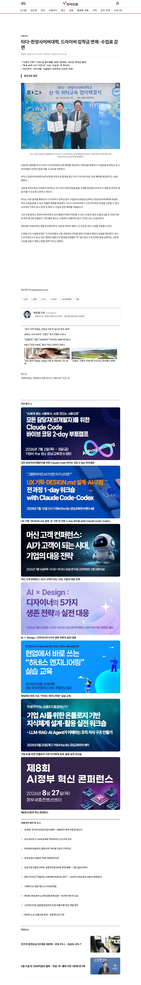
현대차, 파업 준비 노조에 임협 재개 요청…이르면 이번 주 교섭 (51, 896)
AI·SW (23, 10)
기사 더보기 (51, 313)
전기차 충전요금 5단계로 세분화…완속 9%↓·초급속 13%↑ (51, 944)
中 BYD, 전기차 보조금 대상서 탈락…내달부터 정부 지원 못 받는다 (53, 829)
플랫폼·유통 (83, 10)
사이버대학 (66, 299)
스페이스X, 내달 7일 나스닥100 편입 (40, 886)
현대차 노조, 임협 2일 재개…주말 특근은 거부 (44, 914)
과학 (95, 10)
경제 (71, 10)
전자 (43, 10)
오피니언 (118, 10)
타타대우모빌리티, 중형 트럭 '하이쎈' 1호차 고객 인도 (47, 848)
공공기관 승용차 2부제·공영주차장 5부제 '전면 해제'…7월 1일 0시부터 (55, 867)
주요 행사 (26, 403)
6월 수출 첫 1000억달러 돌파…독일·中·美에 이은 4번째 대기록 (53, 966)
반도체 (34, 10)
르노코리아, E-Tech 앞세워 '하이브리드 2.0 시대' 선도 (48, 839)
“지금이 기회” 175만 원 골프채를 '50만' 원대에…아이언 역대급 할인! (54, 62)
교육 (25, 299)
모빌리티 (53, 10)
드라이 (54, 299)
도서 (44, 299)
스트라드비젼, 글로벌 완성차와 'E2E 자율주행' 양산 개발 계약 (51, 905)
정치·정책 (105, 10)
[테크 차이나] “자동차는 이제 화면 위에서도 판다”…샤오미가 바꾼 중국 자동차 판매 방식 (63, 877)
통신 (63, 10)
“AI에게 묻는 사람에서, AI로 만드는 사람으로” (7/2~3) (45, 378)
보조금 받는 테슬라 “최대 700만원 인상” (42, 858)
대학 (35, 299)
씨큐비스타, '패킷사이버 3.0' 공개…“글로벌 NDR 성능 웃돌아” (60, 316)
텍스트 (24, 374)
